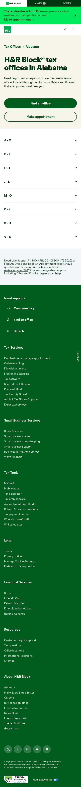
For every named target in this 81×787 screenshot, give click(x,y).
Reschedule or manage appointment (27, 358)
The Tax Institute (14, 723)
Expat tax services (15, 404)
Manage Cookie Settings (19, 561)
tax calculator (49, 267)
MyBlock (9, 483)
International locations (18, 656)
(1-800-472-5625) (61, 260)
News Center (12, 713)
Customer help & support (20, 640)
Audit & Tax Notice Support (21, 399)
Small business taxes (17, 436)
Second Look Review (17, 383)
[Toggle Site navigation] (74, 28)
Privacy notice (13, 556)
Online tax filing (14, 363)
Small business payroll (18, 446)
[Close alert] (75, 15)
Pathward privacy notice (19, 566)
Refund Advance (14, 613)
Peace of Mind (13, 388)
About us (10, 687)
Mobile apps (11, 488)
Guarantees (11, 728)
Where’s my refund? (16, 519)
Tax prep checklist (15, 498)
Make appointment (18, 19)
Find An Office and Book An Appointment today (34, 263)
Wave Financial (13, 457)
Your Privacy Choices (42, 779)
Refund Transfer (14, 603)
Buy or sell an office (16, 702)
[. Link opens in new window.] (16, 780)
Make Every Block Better (19, 692)
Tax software (12, 378)
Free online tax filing (16, 373)
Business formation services (22, 451)
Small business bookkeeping (22, 441)
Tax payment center (16, 514)
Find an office (41, 103)
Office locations (14, 650)
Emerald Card (12, 598)
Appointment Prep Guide (19, 503)
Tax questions (12, 645)
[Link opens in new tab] (8, 749)
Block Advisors (13, 431)
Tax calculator (13, 493)
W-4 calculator (13, 524)
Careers (9, 697)
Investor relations (15, 718)
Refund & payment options (21, 508)
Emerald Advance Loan (18, 608)
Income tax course (15, 707)
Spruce (8, 593)
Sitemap (9, 661)
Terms (8, 551)
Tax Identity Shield (15, 394)
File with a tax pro (15, 368)
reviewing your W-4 (16, 270)
